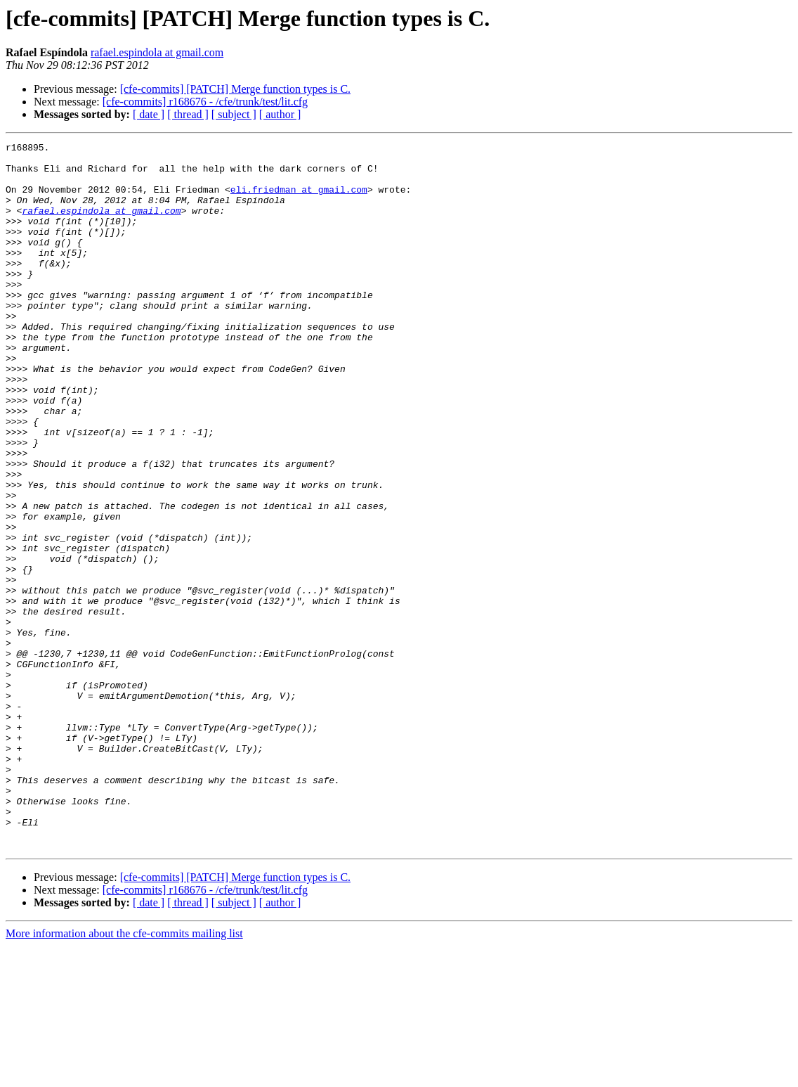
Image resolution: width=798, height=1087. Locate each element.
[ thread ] (188, 114)
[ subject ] (233, 114)
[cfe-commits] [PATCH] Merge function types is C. (235, 89)
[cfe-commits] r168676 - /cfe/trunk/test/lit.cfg (205, 102)
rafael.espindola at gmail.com (157, 52)
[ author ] (280, 114)
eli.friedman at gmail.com (298, 199)
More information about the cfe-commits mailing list (124, 1075)
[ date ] (148, 114)
